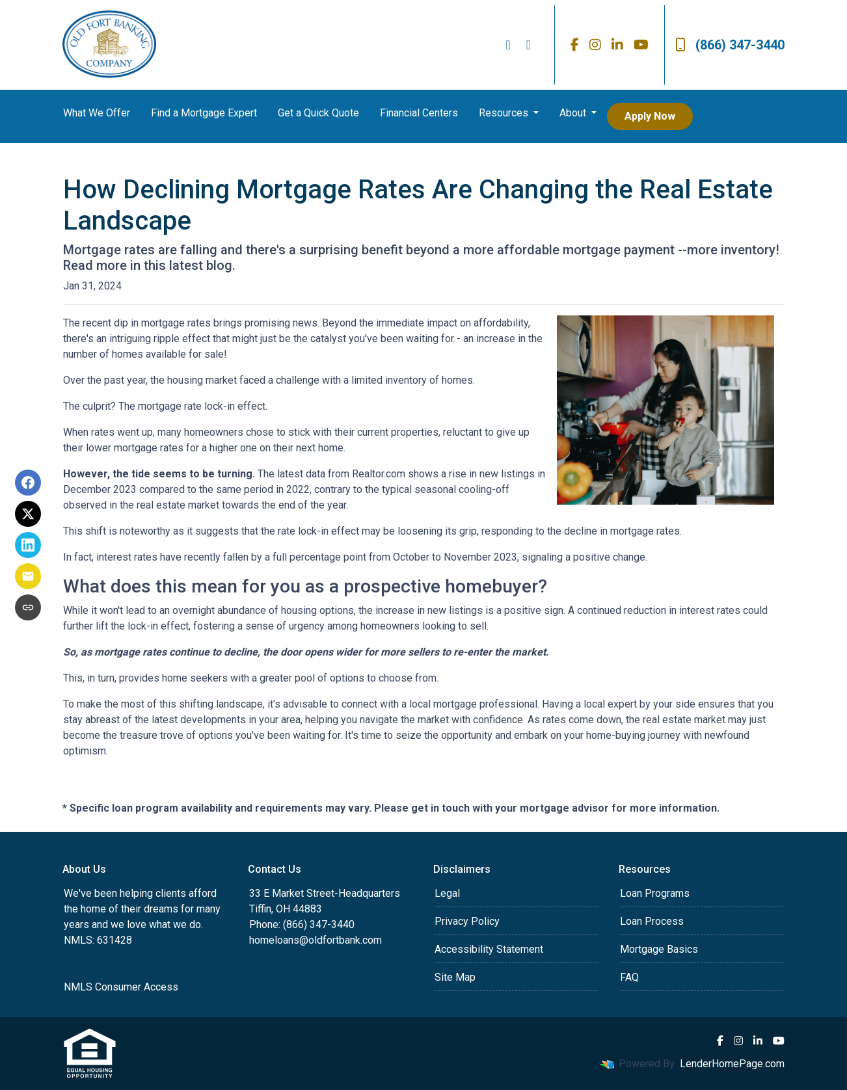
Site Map (455, 977)
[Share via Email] (28, 576)
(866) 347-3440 (730, 45)
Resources (505, 113)
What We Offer (96, 113)
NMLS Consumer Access (121, 987)
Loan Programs (655, 893)
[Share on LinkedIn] (28, 545)
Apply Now (650, 116)
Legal (447, 893)
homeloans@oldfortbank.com (315, 940)
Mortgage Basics (659, 949)
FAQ (629, 977)
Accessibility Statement (489, 949)
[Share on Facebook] (28, 483)
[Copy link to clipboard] (28, 607)
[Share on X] (28, 514)
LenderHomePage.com (732, 1063)
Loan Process (652, 921)
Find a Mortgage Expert (204, 113)
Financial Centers (419, 113)
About (574, 113)
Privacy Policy (467, 921)
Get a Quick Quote (318, 113)
